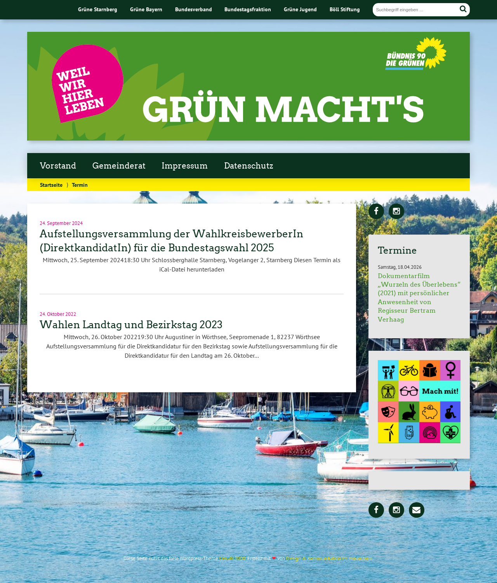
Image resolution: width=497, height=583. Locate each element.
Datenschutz (248, 166)
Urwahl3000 (232, 558)
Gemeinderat (119, 166)
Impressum (185, 166)
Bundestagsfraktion (247, 9)
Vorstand (58, 166)
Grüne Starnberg (97, 9)
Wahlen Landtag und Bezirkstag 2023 (131, 324)
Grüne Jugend (300, 9)
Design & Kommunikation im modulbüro (329, 558)
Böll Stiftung (345, 9)
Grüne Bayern (146, 9)
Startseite (51, 184)
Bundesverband (193, 9)
